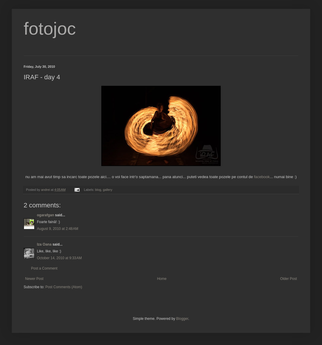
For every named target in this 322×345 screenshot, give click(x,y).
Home (162, 279)
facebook (262, 177)
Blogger (182, 319)
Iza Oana (44, 244)
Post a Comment (44, 268)
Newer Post (34, 279)
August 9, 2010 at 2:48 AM (57, 229)
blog (98, 189)
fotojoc (50, 28)
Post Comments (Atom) (63, 287)
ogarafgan (45, 215)
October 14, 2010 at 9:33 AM (59, 258)
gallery (107, 189)
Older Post (288, 279)
